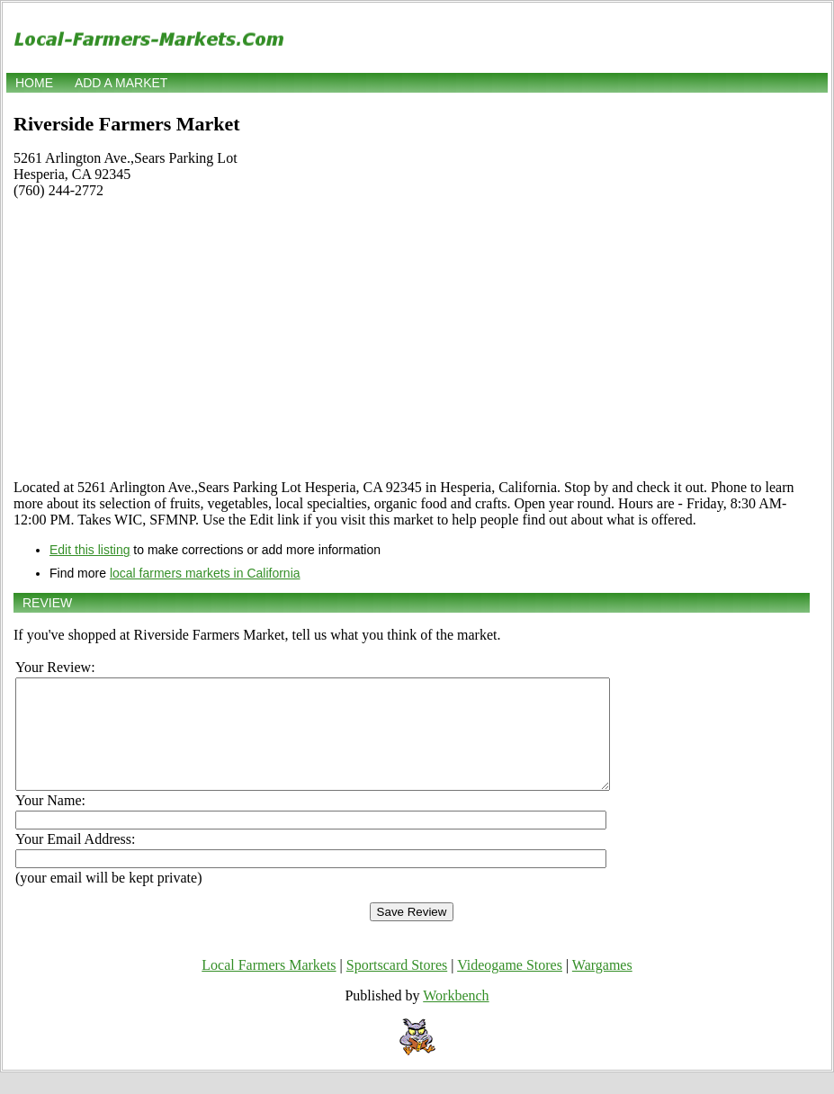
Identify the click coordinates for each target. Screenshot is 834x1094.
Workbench (456, 1017)
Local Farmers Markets (269, 986)
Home (34, 83)
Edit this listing (89, 550)
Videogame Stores (509, 986)
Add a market (121, 83)
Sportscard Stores (396, 986)
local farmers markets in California (205, 573)
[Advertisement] (411, 339)
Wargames (602, 986)
